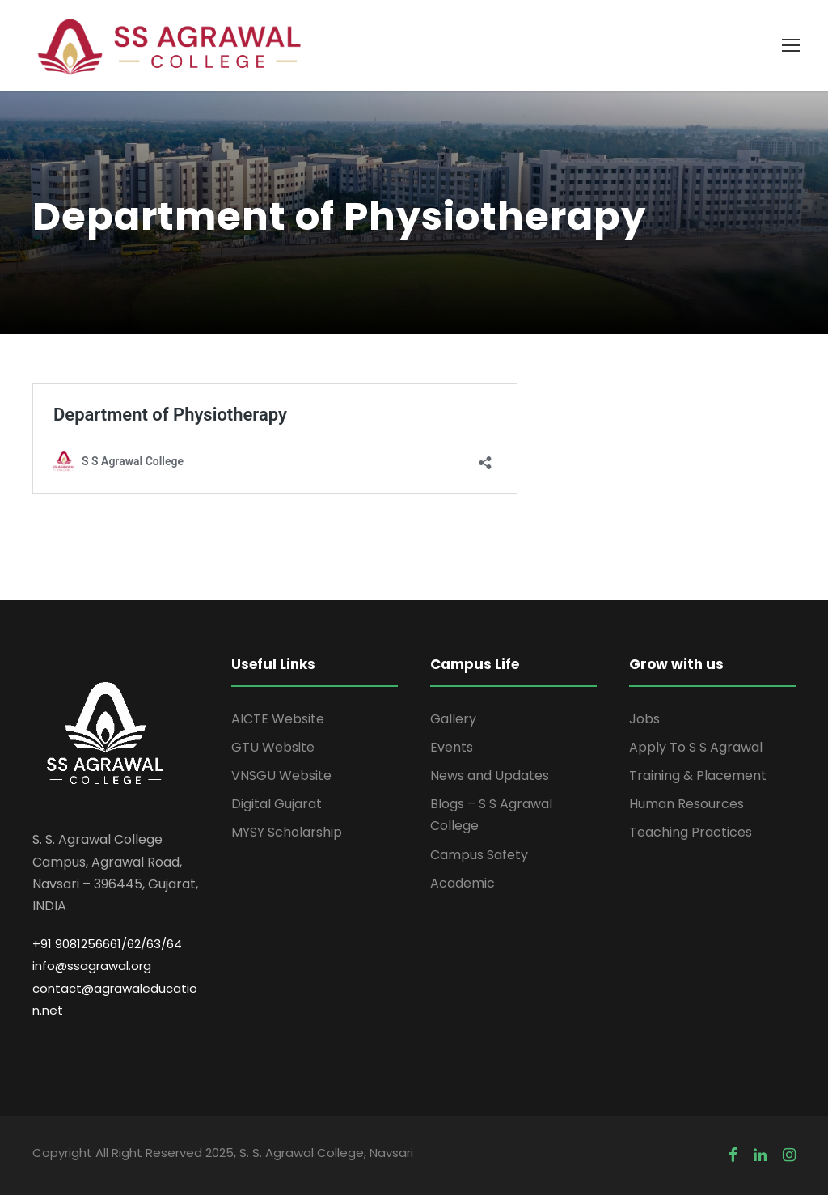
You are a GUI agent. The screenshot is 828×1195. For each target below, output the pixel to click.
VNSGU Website (281, 775)
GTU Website (273, 747)
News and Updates (489, 775)
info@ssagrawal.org (91, 965)
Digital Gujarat (276, 804)
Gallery (453, 719)
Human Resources (686, 804)
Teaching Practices (690, 832)
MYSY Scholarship (286, 832)
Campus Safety (479, 854)
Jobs (644, 719)
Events (451, 747)
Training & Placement (698, 775)
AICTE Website (277, 719)
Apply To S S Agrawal (696, 747)
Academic (462, 883)
